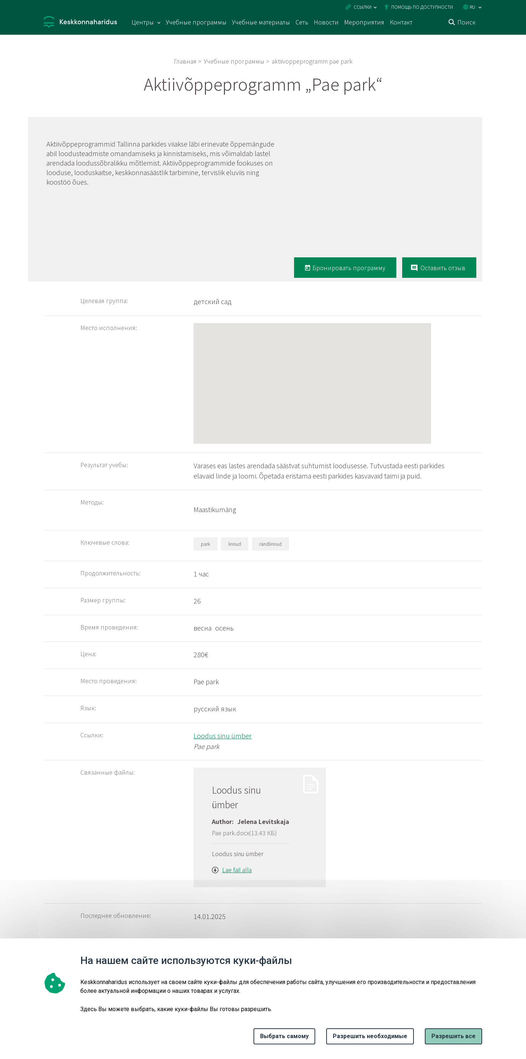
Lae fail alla (237, 869)
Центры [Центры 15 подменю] (143, 22)
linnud (234, 544)
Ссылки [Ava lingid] (362, 7)
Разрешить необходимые (370, 1036)
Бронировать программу (348, 267)
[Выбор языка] (480, 7)
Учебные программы (196, 22)
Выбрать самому (284, 1036)
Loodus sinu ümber (223, 735)
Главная (185, 61)
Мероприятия (364, 22)
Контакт (401, 22)
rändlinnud (270, 544)
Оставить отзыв (442, 267)
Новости (326, 22)
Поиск (466, 22)
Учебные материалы (261, 22)
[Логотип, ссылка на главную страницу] (80, 23)
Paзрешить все (453, 1036)
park (205, 544)
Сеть (302, 22)
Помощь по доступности (422, 7)
